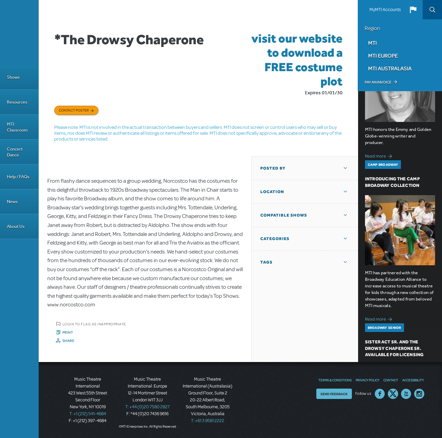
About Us (16, 226)
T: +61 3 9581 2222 (207, 420)
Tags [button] (266, 262)
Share (69, 340)
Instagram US (419, 394)
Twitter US (393, 394)
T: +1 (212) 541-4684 (87, 414)
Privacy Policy (367, 380)
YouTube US (406, 394)
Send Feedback (334, 394)
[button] (413, 9)
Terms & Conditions (335, 380)
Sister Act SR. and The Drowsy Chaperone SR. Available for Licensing (394, 348)
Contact (390, 380)
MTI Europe (383, 55)
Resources (17, 102)
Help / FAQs (18, 177)
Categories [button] (274, 238)
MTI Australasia (390, 68)
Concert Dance (15, 152)
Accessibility (413, 380)
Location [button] (272, 191)
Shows (13, 77)
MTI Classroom (17, 127)
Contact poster (74, 110)
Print (68, 332)
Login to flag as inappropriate (94, 324)
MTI (372, 42)
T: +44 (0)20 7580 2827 (147, 407)
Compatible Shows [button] (283, 215)
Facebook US (380, 394)
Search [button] (432, 9)
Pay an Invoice (378, 82)
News (12, 201)
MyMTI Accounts (385, 9)
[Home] (19, 32)
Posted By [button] (273, 168)
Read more (379, 155)
